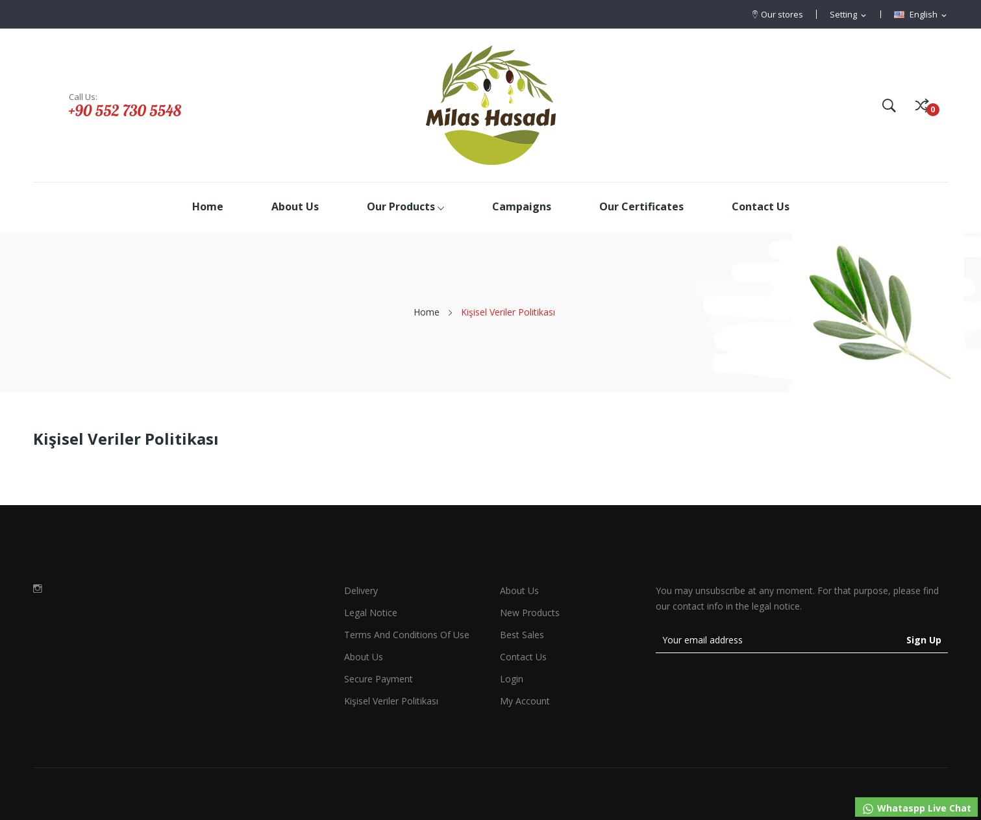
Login (511, 679)
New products (530, 612)
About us (363, 657)
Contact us (523, 657)
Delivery (361, 590)
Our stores (782, 14)
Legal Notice (370, 612)
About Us (519, 590)
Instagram (37, 588)
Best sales (522, 634)
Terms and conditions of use (406, 634)
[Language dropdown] (921, 15)
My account (525, 701)
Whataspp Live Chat (916, 808)
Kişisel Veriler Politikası (391, 701)
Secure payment (378, 679)
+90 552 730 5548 (125, 110)
